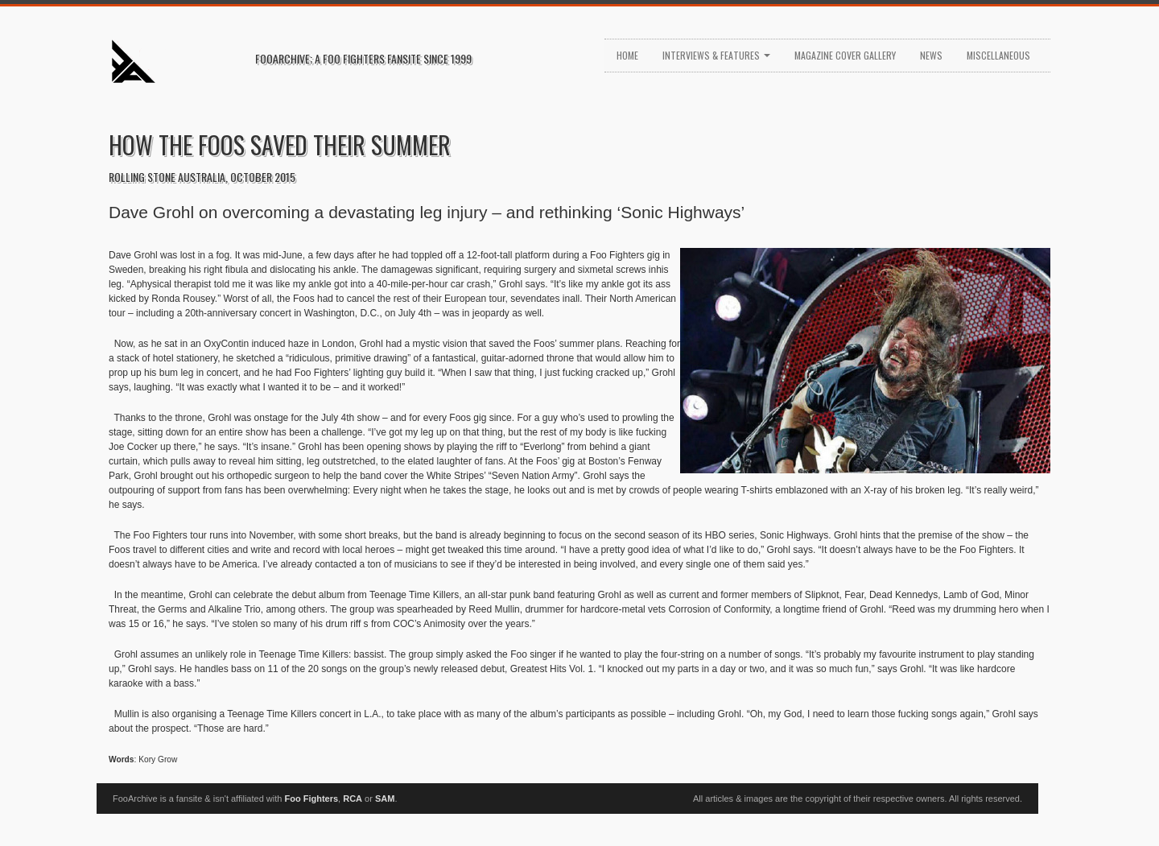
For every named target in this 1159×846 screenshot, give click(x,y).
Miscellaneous (998, 55)
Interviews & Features (716, 55)
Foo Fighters (311, 798)
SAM (384, 798)
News (931, 55)
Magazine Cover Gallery (845, 55)
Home (627, 55)
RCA (352, 798)
